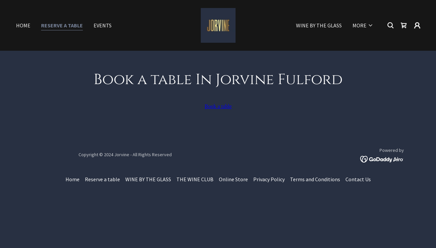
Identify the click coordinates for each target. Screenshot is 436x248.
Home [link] (23, 25)
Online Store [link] (233, 179)
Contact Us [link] (358, 179)
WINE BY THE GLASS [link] (319, 25)
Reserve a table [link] (62, 25)
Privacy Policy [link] (269, 179)
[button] (362, 25)
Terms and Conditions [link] (315, 179)
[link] (218, 24)
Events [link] (103, 25)
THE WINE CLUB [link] (194, 179)
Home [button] (72, 179)
